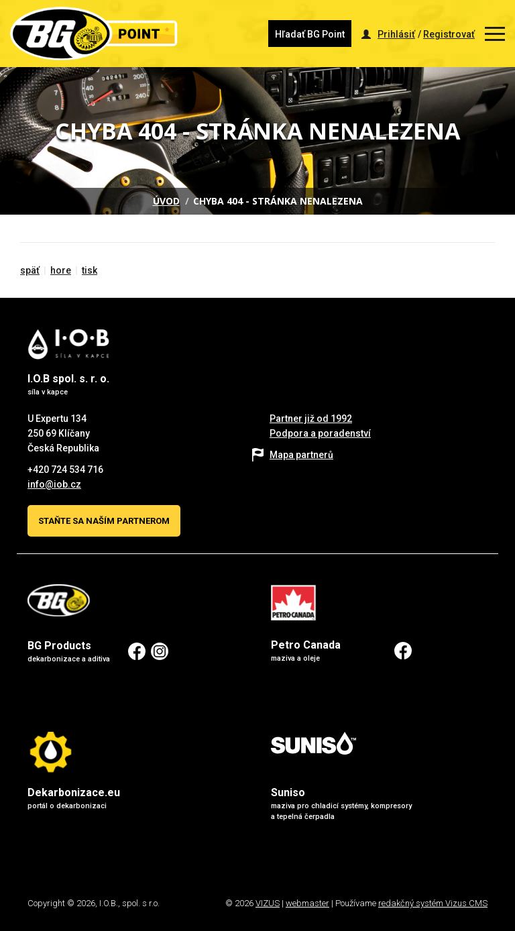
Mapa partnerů (301, 454)
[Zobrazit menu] (495, 34)
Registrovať (449, 34)
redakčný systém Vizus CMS (433, 903)
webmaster (307, 903)
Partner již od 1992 (311, 418)
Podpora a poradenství (320, 433)
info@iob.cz (54, 484)
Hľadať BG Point (310, 34)
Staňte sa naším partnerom (104, 521)
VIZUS (267, 903)
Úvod (166, 201)
